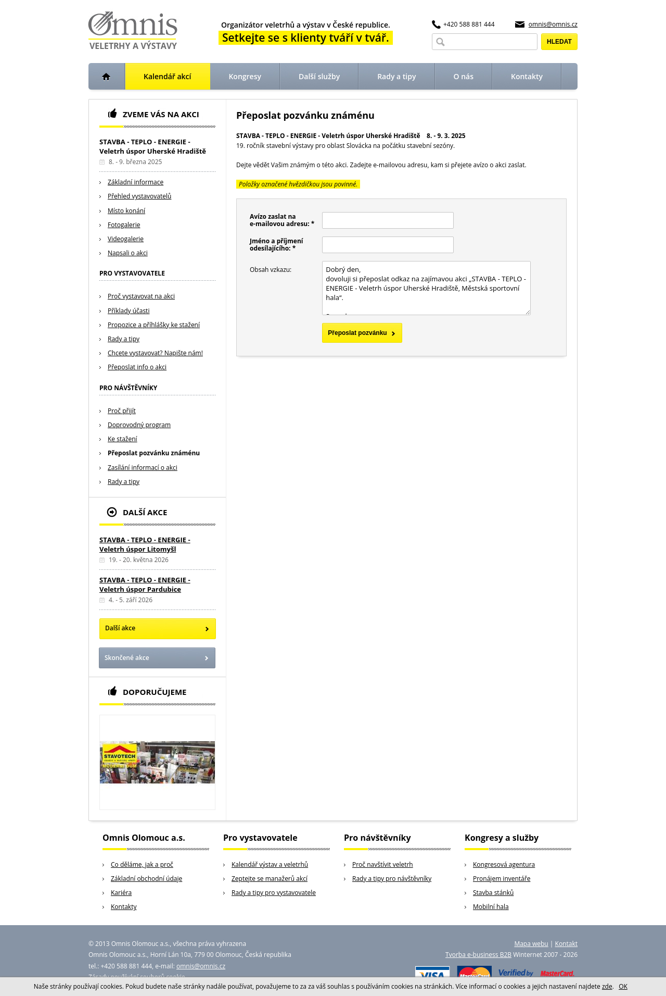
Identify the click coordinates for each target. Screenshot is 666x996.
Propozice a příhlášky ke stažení (154, 324)
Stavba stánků (493, 892)
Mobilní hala (491, 906)
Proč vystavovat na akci (141, 296)
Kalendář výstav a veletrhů (270, 864)
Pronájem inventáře (501, 878)
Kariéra (121, 892)
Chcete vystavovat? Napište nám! (155, 352)
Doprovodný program (139, 424)
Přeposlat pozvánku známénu (154, 453)
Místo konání (126, 210)
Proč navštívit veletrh (382, 864)
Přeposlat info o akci (137, 367)
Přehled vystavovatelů (139, 196)
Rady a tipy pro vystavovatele (274, 892)
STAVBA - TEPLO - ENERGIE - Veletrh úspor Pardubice (144, 584)
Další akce (120, 628)
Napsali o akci (128, 252)
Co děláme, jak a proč (142, 864)
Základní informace (135, 182)
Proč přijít (122, 410)
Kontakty (123, 906)
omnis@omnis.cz (553, 24)
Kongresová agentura (504, 864)
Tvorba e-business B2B (478, 954)
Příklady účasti (128, 310)
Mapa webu (531, 943)
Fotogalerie (124, 224)
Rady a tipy (123, 338)
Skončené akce (127, 657)
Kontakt (566, 943)
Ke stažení (122, 438)
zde (607, 986)
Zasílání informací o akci (142, 467)
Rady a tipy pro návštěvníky (391, 878)
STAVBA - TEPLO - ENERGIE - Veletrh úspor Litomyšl (144, 544)
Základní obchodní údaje (146, 878)
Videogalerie (126, 238)
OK (623, 986)
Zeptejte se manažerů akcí (270, 878)
